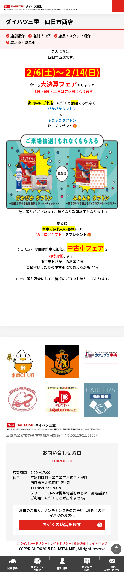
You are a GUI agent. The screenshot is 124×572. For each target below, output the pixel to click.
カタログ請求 (87, 568)
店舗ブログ (42, 35)
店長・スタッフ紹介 (74, 35)
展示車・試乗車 (22, 42)
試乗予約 (12, 568)
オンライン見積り (37, 568)
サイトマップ (98, 543)
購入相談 (62, 568)
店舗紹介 (17, 35)
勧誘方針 (80, 543)
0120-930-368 (62, 461)
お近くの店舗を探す (62, 524)
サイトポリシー (60, 543)
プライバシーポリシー (32, 543)
